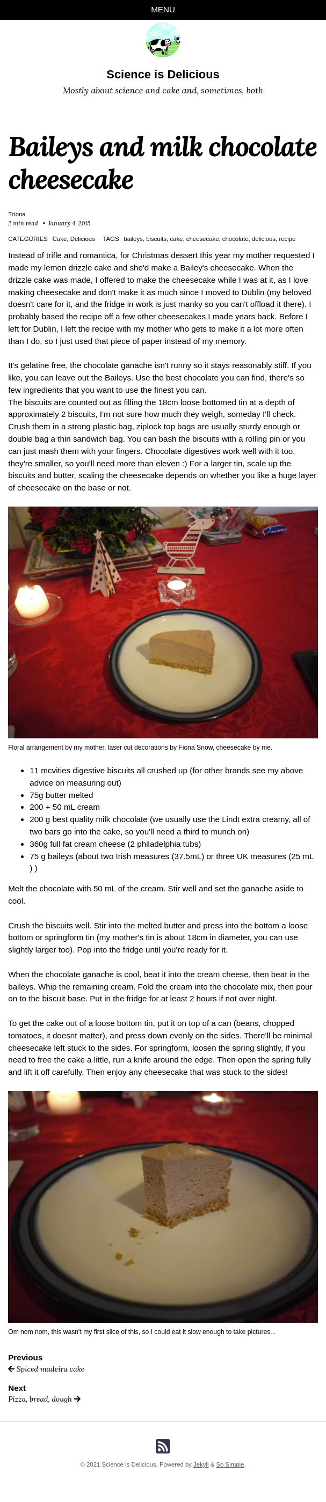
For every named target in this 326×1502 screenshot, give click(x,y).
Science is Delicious (162, 74)
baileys (133, 239)
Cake (60, 239)
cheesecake (202, 239)
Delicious (82, 239)
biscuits (156, 239)
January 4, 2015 (69, 223)
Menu (163, 9)
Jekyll (200, 1464)
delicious (264, 239)
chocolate (235, 239)
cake (176, 239)
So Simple (230, 1464)
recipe (287, 239)
